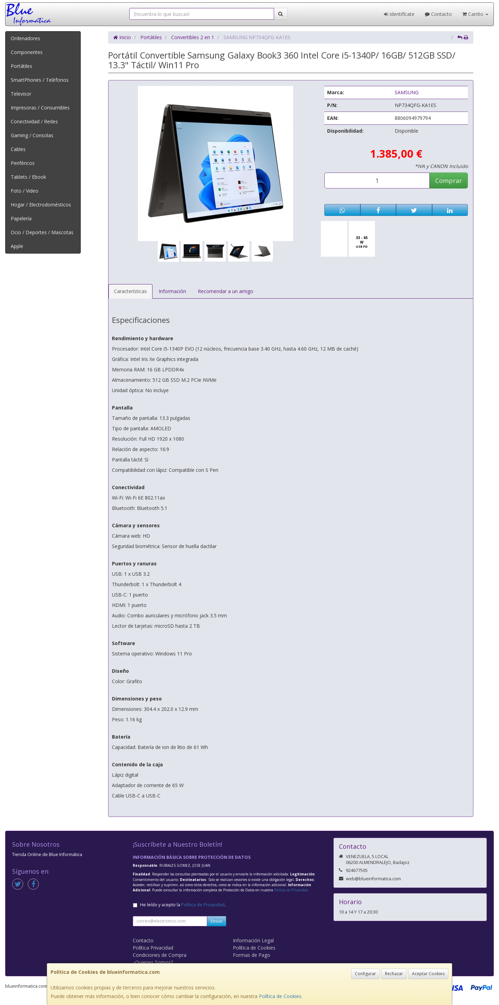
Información (172, 291)
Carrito (475, 14)
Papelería (21, 218)
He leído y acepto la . (183, 905)
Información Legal (253, 940)
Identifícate (399, 14)
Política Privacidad (153, 947)
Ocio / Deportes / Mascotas (42, 232)
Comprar (448, 180)
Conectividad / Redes (34, 121)
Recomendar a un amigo (225, 291)
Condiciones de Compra (159, 955)
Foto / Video (24, 190)
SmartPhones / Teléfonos (40, 80)
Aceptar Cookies (428, 974)
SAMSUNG (407, 92)
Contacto (438, 14)
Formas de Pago (251, 955)
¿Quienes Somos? (153, 962)
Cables (18, 149)
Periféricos (23, 163)
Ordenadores (25, 38)
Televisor (21, 93)
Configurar (365, 974)
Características (130, 291)
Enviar (216, 921)
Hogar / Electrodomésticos (41, 204)
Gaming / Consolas (32, 135)
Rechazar (394, 974)
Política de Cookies (280, 996)
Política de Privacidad (291, 890)
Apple (17, 246)
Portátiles (21, 66)
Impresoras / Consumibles (40, 107)
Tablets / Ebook (28, 177)
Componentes (27, 52)
